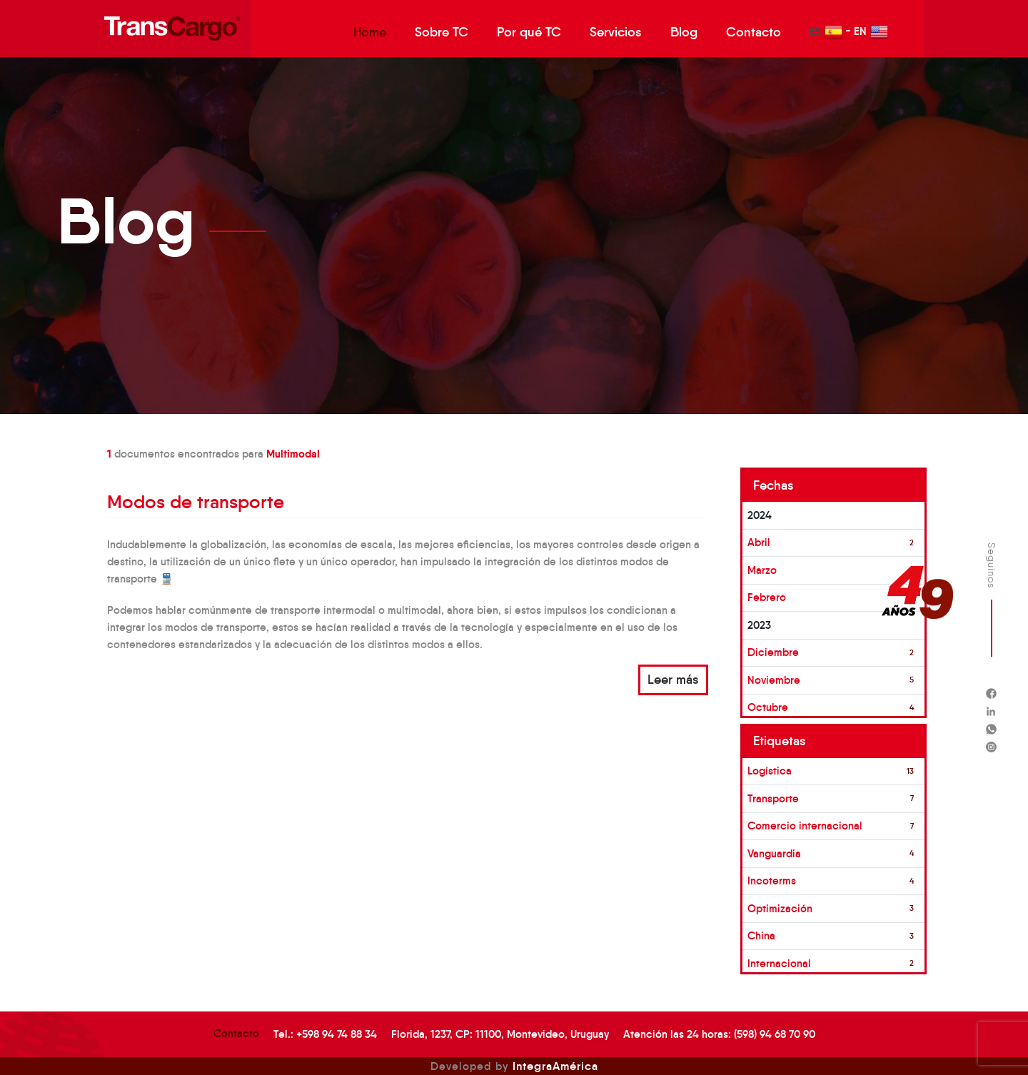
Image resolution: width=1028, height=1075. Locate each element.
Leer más (673, 679)
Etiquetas (779, 741)
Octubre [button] (767, 707)
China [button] (761, 935)
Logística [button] (769, 770)
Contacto (753, 32)
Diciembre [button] (773, 652)
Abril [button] (758, 542)
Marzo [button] (762, 570)
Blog (683, 32)
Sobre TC (441, 32)
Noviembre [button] (773, 680)
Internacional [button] (779, 963)
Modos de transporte (195, 501)
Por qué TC (529, 32)
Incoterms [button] (771, 880)
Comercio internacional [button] (804, 825)
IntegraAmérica (555, 1066)
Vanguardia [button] (774, 853)
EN (871, 32)
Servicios (616, 32)
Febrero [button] (766, 597)
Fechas (773, 485)
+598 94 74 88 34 (336, 1034)
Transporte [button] (773, 798)
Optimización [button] (779, 908)
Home (369, 32)
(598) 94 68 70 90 (774, 1034)
